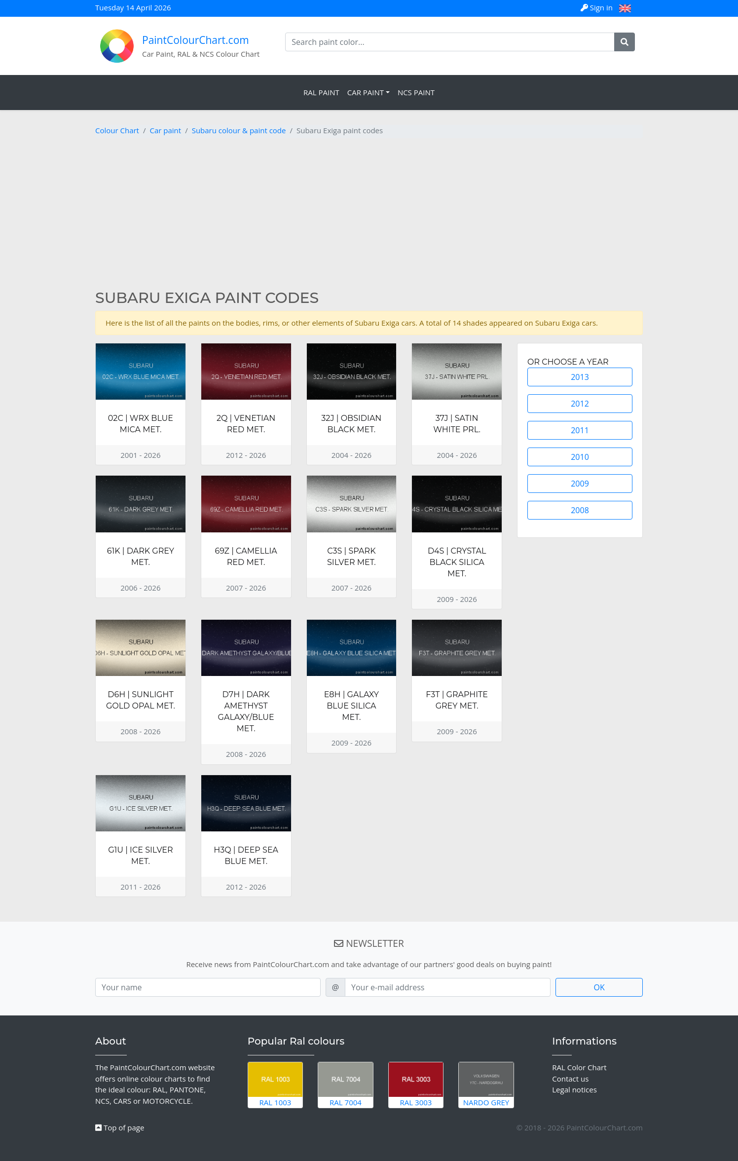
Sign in (598, 7)
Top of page (119, 1127)
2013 (580, 377)
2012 (580, 403)
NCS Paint (416, 92)
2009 (580, 483)
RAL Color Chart (579, 1067)
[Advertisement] (369, 215)
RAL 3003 (416, 1084)
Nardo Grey (486, 1084)
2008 (580, 510)
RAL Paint (321, 92)
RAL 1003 (275, 1084)
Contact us (570, 1079)
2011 (580, 430)
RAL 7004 (345, 1084)
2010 (580, 456)
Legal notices (574, 1089)
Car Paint (365, 92)
